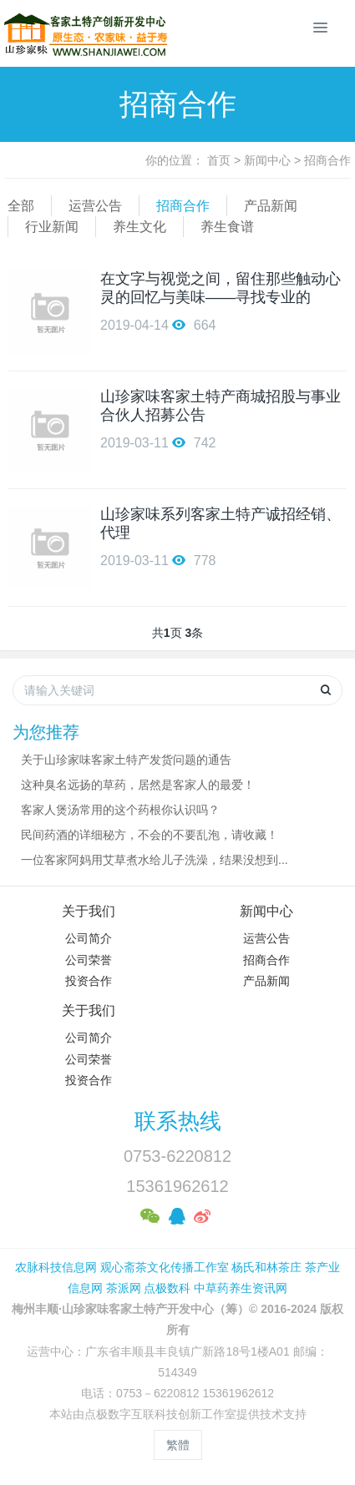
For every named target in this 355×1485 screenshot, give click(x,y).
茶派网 (123, 1288)
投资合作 (88, 980)
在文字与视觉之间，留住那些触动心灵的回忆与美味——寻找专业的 (220, 288)
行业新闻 (52, 227)
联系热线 (177, 1121)
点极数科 (167, 1288)
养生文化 (139, 227)
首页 (219, 160)
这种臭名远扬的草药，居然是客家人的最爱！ (138, 784)
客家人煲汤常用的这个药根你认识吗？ (120, 809)
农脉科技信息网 (56, 1267)
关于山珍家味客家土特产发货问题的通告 (126, 759)
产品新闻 (270, 206)
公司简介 (88, 938)
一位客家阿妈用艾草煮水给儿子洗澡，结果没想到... (154, 859)
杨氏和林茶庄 (266, 1267)
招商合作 (327, 160)
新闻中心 (267, 160)
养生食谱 (227, 227)
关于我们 (88, 911)
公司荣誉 (88, 960)
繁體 (178, 1445)
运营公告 (95, 206)
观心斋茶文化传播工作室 (164, 1267)
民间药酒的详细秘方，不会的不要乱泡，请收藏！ (149, 834)
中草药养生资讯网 (240, 1288)
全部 (21, 206)
